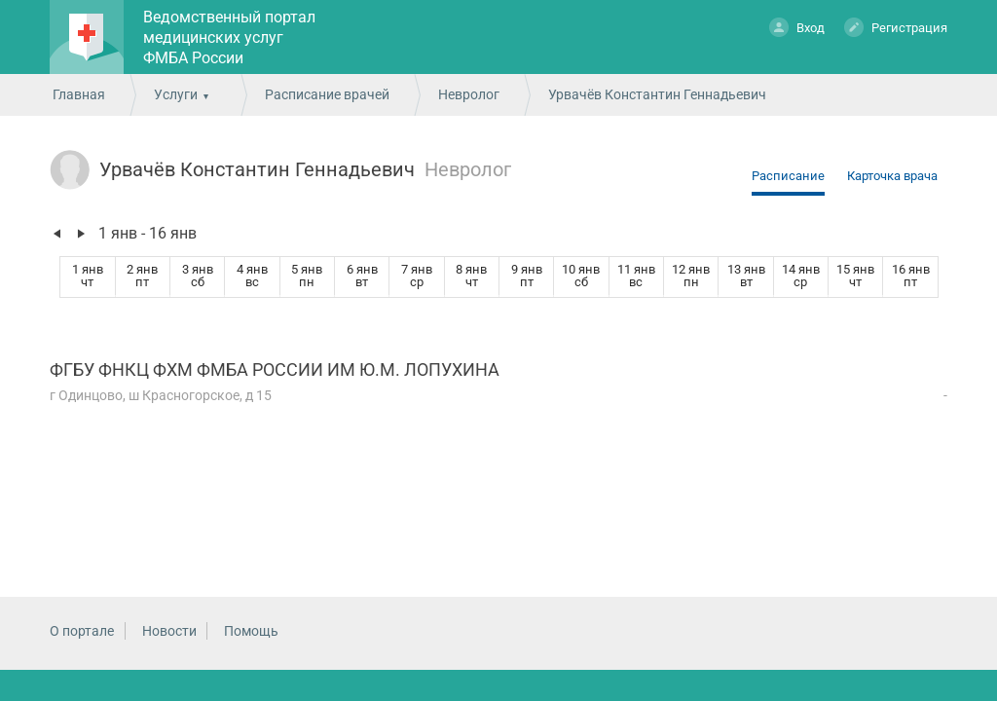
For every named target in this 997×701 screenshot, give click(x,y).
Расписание (788, 175)
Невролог (468, 94)
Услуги (176, 94)
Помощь (251, 631)
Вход (797, 27)
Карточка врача (892, 175)
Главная (79, 94)
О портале (82, 631)
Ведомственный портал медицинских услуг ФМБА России (229, 37)
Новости (169, 631)
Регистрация (895, 27)
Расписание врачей (327, 94)
